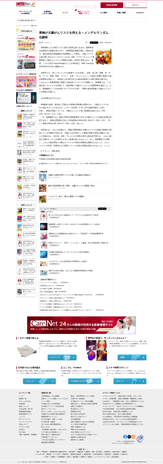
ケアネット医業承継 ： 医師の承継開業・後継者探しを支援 (122, 398)
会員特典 (22, 404)
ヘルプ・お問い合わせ (22, 462)
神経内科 (65, 454)
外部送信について (46, 462)
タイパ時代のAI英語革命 (79, 424)
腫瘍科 (124, 452)
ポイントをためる (25, 401)
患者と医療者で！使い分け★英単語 (82, 422)
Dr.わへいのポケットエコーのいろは (53, 411)
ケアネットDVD (24, 427)
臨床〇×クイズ (24, 406)
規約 (31, 462)
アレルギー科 (40, 454)
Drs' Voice (22, 432)
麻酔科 (83, 457)
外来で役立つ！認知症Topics (50, 434)
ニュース (25, 25)
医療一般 (33, 25)
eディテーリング (24, 419)
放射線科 (76, 457)
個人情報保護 (36, 462)
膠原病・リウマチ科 (53, 454)
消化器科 (72, 452)
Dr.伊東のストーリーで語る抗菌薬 (82, 401)
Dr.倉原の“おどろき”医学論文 (50, 404)
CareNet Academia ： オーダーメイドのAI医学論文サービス (122, 422)
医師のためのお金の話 (78, 429)
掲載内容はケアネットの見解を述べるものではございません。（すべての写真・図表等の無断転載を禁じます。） (75, 163)
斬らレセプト (45, 427)
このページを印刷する (50, 209)
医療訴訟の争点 (76, 411)
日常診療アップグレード (49, 437)
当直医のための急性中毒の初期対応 (53, 414)
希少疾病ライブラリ (77, 409)
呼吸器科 (45, 452)
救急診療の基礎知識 (48, 442)
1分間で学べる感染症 (78, 398)
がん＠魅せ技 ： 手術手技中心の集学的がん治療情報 (120, 416)
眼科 (68, 457)
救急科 (90, 457)
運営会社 (62, 462)
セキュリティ (55, 462)
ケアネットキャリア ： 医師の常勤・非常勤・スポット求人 (122, 396)
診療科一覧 (22, 398)
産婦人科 (124, 454)
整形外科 (108, 454)
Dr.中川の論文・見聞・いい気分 (51, 419)
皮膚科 (53, 457)
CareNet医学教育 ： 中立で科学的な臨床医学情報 (119, 409)
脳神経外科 (87, 454)
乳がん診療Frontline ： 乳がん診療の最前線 (117, 414)
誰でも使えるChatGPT (78, 414)
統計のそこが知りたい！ (79, 416)
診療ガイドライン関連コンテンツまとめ (54, 398)
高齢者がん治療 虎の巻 (78, 437)
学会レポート (23, 424)
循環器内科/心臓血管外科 (58, 452)
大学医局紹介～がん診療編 (50, 396)
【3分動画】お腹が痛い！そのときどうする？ (55, 429)
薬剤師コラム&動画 (77, 440)
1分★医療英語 (75, 419)
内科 (37, 452)
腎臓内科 (80, 452)
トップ (18, 25)
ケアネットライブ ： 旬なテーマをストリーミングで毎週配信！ (124, 406)
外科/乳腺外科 (98, 454)
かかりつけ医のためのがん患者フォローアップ (85, 434)
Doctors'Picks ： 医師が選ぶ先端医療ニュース (118, 411)
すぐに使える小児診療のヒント (51, 432)
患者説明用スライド (25, 414)
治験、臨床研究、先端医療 (28, 434)
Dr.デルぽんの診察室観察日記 (51, 424)
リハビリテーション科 (102, 457)
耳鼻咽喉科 (61, 457)
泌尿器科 (116, 454)
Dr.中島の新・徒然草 (48, 422)
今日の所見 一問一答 (26, 409)
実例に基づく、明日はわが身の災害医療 (84, 404)
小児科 (46, 457)
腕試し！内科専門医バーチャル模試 (82, 396)
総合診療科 (115, 457)
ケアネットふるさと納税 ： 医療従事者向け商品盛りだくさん (123, 424)
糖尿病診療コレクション (49, 416)
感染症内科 (116, 452)
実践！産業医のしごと (78, 427)
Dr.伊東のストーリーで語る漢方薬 (52, 406)
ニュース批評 (45, 401)
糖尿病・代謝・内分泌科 (94, 452)
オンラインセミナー (25, 422)
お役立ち (22, 429)
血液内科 (107, 452)
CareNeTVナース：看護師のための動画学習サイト (119, 404)
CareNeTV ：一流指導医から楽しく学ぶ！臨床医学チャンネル (123, 401)
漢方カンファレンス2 (48, 409)
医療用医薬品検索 (25, 411)
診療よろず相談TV (77, 406)
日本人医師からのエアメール (80, 432)
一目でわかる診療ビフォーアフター (53, 440)
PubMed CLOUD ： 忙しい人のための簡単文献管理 (120, 419)
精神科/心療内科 (76, 454)
